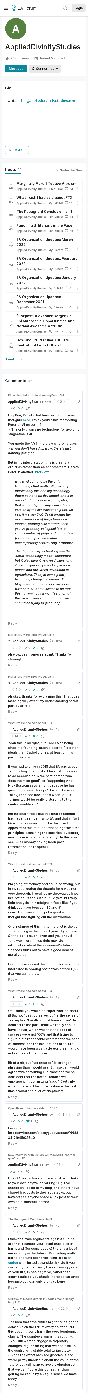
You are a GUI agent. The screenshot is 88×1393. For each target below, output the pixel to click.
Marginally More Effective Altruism (46, 133)
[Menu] (6, 8)
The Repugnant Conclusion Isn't (44, 161)
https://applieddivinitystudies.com (46, 101)
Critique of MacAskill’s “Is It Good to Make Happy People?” (41, 1250)
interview (41, 421)
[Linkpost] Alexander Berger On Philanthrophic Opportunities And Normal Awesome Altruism (45, 270)
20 (68, 300)
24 (68, 139)
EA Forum (25, 8)
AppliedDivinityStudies (31, 138)
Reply (12, 573)
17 (68, 153)
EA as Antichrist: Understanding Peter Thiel (37, 345)
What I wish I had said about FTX (44, 147)
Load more (14, 309)
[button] (12, 358)
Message (16, 68)
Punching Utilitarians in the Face (44, 175)
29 (68, 180)
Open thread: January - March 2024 (32, 1058)
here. (27, 369)
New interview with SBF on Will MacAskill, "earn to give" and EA (42, 1106)
